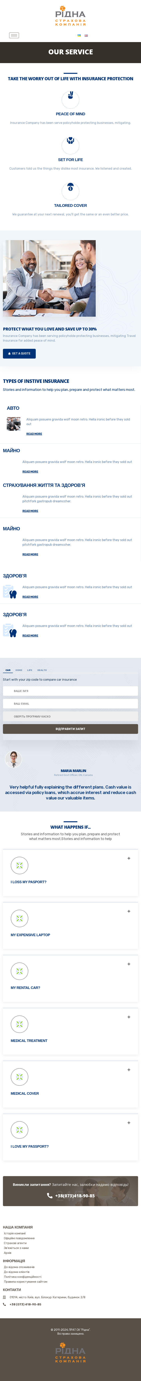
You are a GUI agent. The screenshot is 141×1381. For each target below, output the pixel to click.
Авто (13, 408)
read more (34, 434)
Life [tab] (29, 670)
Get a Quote (19, 353)
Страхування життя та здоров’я (44, 485)
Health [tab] (42, 670)
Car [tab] (7, 670)
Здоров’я (15, 575)
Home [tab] (18, 670)
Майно (11, 450)
